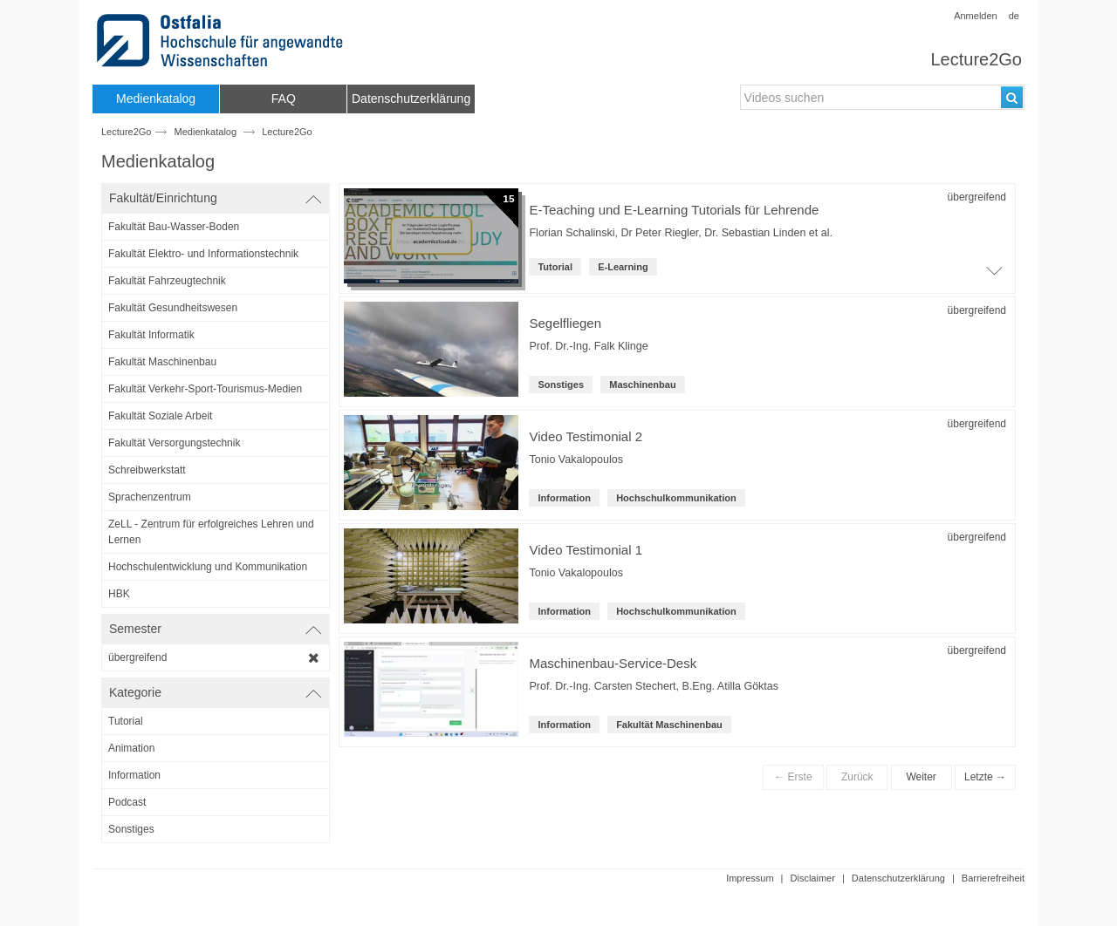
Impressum (749, 878)
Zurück (857, 777)
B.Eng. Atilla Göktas (730, 686)
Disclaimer (813, 878)
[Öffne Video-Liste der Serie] (994, 275)
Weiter (920, 777)
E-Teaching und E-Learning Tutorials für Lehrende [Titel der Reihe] (674, 209)
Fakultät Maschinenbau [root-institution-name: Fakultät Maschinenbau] (669, 724)
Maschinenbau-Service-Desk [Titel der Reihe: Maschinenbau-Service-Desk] (612, 663)
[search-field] (882, 97)
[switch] (215, 198)
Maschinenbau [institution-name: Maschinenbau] (642, 384)
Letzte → (985, 777)
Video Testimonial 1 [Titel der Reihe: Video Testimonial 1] (585, 549)
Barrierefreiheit (993, 878)
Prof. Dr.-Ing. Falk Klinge (588, 346)
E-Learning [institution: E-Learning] (623, 267)
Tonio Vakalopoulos (575, 459)
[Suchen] (1012, 97)
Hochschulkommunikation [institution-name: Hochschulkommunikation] (676, 498)
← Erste (793, 777)
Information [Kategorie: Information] (564, 498)
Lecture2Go (976, 59)
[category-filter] (215, 721)
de (1014, 15)
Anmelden (975, 15)
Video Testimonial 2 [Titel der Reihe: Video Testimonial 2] (585, 436)
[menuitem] (156, 99)
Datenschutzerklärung (898, 878)
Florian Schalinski (571, 233)
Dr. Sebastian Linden (754, 233)
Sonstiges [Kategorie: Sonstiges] (561, 384)
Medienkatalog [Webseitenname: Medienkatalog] (206, 131)
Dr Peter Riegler (659, 233)
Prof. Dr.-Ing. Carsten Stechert (602, 686)
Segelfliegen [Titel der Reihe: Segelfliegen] (565, 323)
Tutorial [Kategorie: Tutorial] (555, 267)
